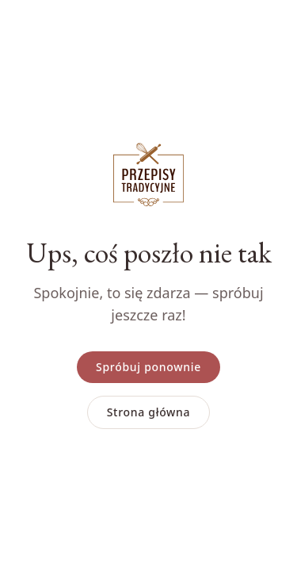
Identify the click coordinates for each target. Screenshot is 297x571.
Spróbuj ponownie (148, 366)
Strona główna (149, 412)
